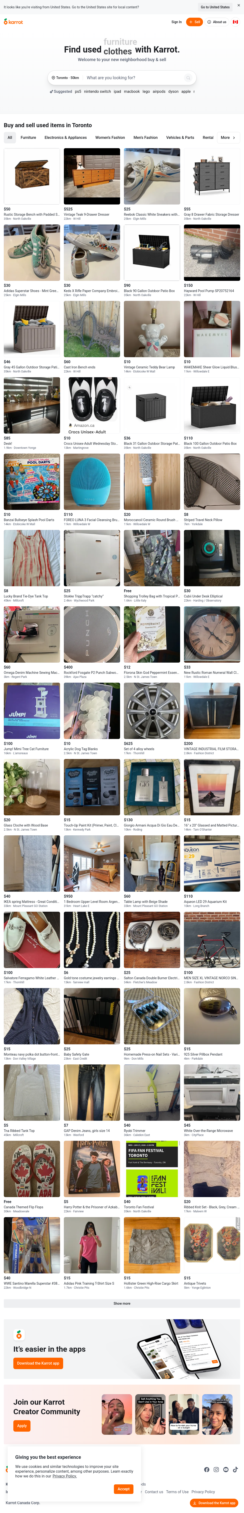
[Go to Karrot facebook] (207, 1469)
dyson (173, 91)
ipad (117, 91)
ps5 (78, 91)
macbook (132, 91)
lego (146, 91)
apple (186, 91)
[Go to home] (13, 22)
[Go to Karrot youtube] (226, 1469)
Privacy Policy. (65, 1476)
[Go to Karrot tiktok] (235, 1469)
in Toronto (79, 125)
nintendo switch (97, 91)
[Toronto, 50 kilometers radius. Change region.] (65, 78)
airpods (159, 91)
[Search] (188, 77)
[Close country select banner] (238, 5)
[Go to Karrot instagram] (216, 1469)
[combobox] (134, 77)
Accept (124, 1489)
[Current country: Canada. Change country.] (235, 22)
